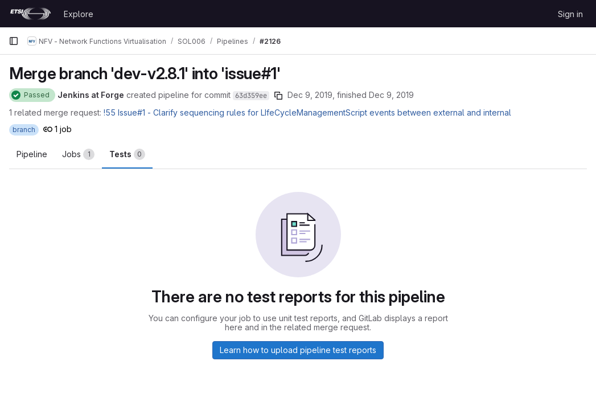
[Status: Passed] (32, 95)
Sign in (570, 14)
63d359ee (251, 95)
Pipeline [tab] (32, 154)
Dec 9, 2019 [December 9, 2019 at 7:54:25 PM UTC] (309, 95)
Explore (78, 14)
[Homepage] (30, 14)
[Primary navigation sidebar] (14, 41)
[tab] (78, 154)
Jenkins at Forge (90, 95)
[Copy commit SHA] (278, 95)
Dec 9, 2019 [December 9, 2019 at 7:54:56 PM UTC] (391, 95)
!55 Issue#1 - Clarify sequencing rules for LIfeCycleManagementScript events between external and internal (307, 112)
